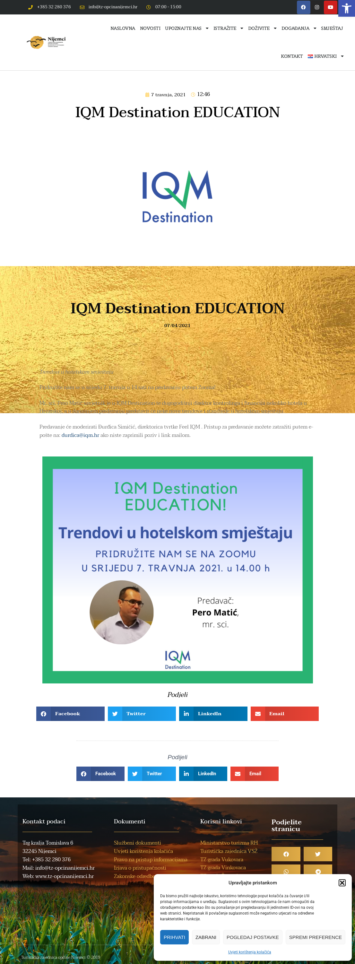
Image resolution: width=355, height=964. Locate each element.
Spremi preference (315, 937)
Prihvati (174, 937)
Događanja (298, 28)
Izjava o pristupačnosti (140, 868)
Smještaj (332, 28)
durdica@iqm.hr (80, 435)
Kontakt (292, 56)
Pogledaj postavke (253, 937)
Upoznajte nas (187, 28)
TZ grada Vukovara (221, 859)
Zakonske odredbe (134, 876)
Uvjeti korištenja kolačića (249, 952)
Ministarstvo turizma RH (229, 842)
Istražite (228, 28)
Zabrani (205, 937)
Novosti (150, 28)
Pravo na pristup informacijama (150, 859)
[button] (346, 8)
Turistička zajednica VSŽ (228, 851)
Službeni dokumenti (137, 842)
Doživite (262, 28)
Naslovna (122, 28)
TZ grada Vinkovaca (223, 867)
